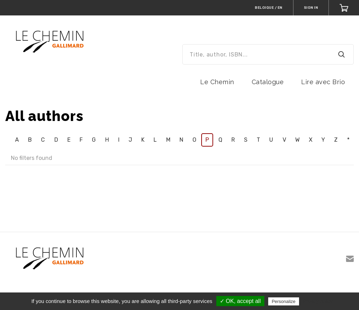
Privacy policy (318, 301)
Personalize (284, 301)
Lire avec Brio (323, 82)
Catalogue (268, 82)
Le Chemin (217, 82)
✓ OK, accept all (240, 301)
